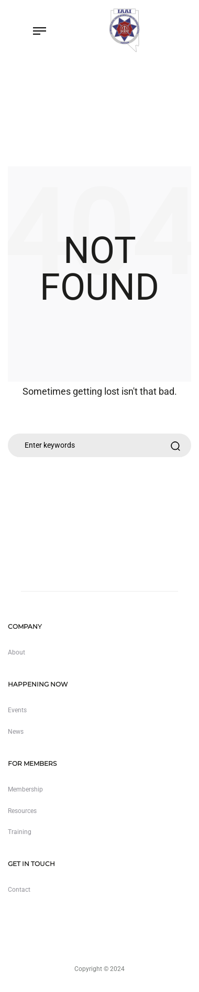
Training (19, 832)
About (16, 652)
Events (17, 710)
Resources (22, 811)
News (16, 731)
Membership (25, 789)
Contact (19, 889)
